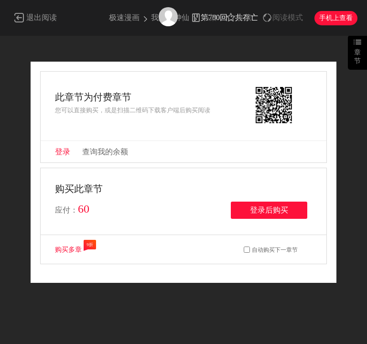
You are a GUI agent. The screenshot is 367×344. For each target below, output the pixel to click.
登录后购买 (269, 210)
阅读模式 (287, 17)
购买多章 (68, 249)
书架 (209, 17)
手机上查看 (336, 18)
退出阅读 (41, 17)
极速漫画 (124, 17)
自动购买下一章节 (275, 250)
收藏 (243, 17)
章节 (357, 56)
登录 (62, 152)
